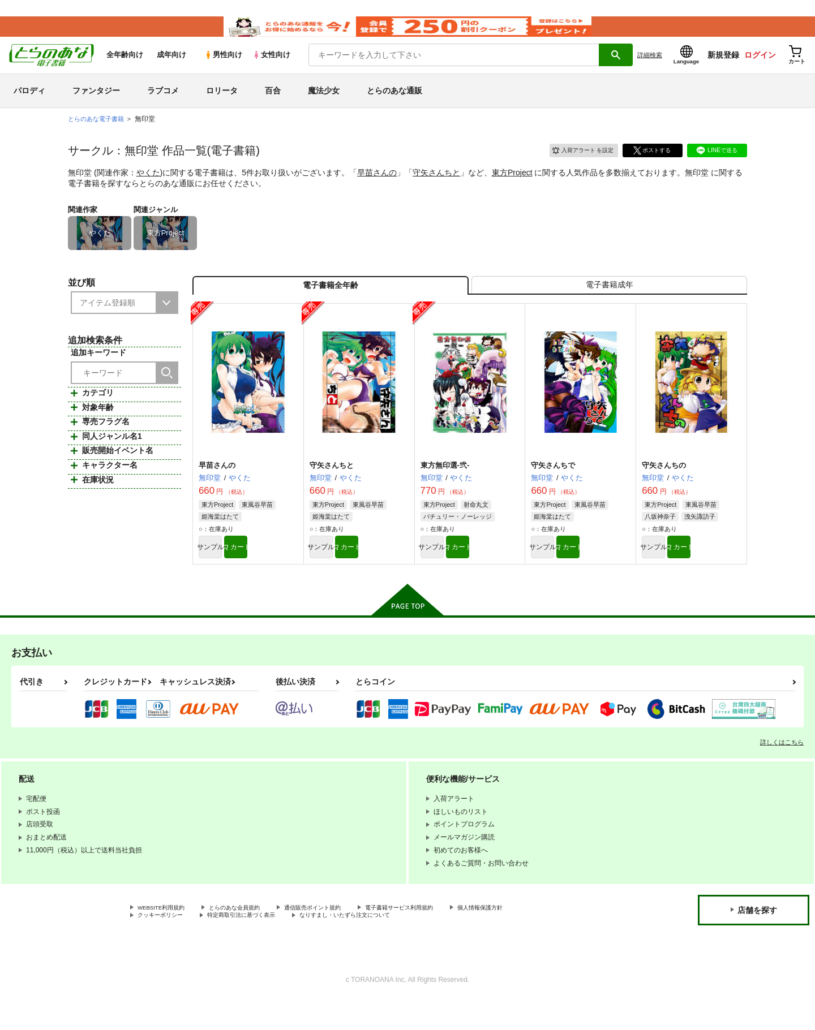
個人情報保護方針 (530, 934)
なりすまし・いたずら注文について (376, 943)
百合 (273, 104)
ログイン (760, 68)
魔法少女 (324, 104)
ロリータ (222, 104)
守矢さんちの (664, 488)
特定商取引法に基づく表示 (257, 943)
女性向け (271, 68)
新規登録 (723, 68)
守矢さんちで (553, 488)
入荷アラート (575, 162)
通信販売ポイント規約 (339, 934)
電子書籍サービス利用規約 (438, 934)
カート (273, 571)
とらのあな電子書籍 (98, 132)
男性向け (223, 68)
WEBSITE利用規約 (166, 934)
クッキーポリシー (165, 943)
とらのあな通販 (394, 104)
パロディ (29, 104)
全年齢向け (124, 68)
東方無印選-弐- (445, 488)
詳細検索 (649, 68)
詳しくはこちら (782, 768)
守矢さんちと (436, 186)
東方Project (512, 186)
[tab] (609, 303)
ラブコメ (163, 104)
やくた (148, 186)
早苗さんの (377, 186)
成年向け (171, 68)
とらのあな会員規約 (250, 934)
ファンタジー (96, 104)
